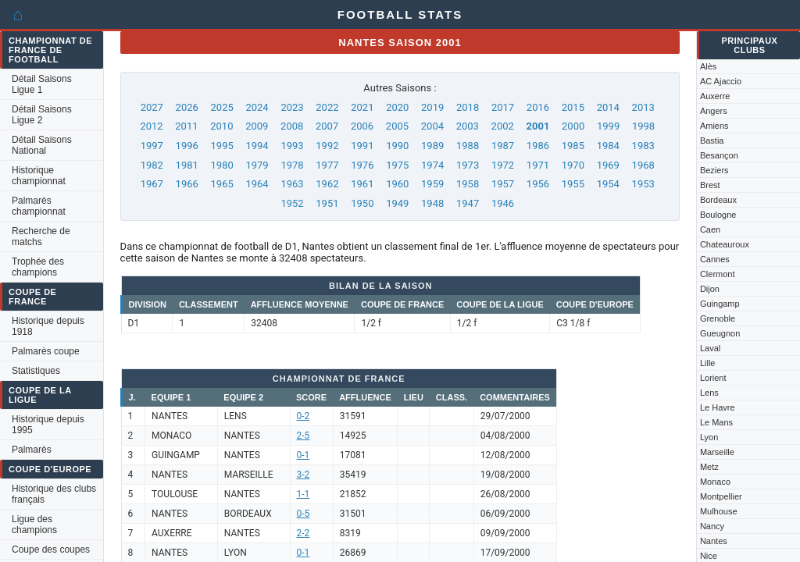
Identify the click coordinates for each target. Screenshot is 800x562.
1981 (187, 165)
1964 (256, 184)
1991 (362, 145)
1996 (187, 145)
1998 (643, 126)
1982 (152, 165)
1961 (362, 184)
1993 (291, 145)
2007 (327, 126)
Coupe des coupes (51, 549)
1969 (608, 165)
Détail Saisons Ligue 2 (42, 115)
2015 (573, 107)
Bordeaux (718, 200)
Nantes (713, 541)
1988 (467, 145)
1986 (538, 145)
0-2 (303, 416)
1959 (432, 184)
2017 (502, 107)
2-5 (303, 435)
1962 (327, 184)
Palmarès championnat (39, 206)
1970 (573, 165)
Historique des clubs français (54, 494)
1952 (291, 203)
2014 (608, 107)
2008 (291, 126)
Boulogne (718, 214)
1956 (538, 184)
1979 (256, 165)
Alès (708, 66)
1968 (643, 165)
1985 (573, 145)
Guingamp (720, 303)
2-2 (303, 533)
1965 (222, 184)
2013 (643, 107)
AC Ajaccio (720, 81)
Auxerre (715, 96)
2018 (467, 107)
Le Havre (717, 407)
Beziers (714, 170)
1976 (362, 165)
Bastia (712, 140)
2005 (397, 126)
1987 (502, 145)
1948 (432, 203)
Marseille (717, 452)
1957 (502, 184)
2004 (432, 126)
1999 (608, 126)
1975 (397, 165)
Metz (709, 466)
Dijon (710, 288)
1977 (327, 165)
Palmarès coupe (46, 351)
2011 (186, 126)
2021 (362, 107)
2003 (467, 126)
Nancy (712, 526)
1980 (222, 165)
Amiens (714, 125)
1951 (327, 203)
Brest (710, 185)
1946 (502, 203)
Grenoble (717, 318)
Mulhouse (719, 511)
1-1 (303, 494)
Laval (710, 348)
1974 (432, 165)
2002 (502, 126)
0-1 (303, 455)
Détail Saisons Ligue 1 (42, 84)
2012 (151, 126)
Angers (713, 111)
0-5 (303, 513)
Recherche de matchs (41, 236)
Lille (708, 363)
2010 (221, 126)
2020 (397, 107)
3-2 (303, 474)
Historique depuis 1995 (48, 425)
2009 (256, 126)
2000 (573, 126)
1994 (256, 145)
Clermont (717, 274)
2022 (327, 107)
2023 (291, 107)
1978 (291, 165)
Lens (709, 392)
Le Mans (716, 422)
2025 (222, 107)
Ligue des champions (34, 524)
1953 (643, 184)
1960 (397, 184)
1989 (432, 145)
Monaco (715, 481)
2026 (187, 107)
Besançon (719, 155)
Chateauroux (724, 244)
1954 (608, 184)
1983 (643, 145)
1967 (152, 184)
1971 (538, 165)
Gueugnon (720, 333)
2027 (152, 107)
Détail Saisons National (42, 145)
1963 (291, 184)
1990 (397, 145)
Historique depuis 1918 (48, 326)
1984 (608, 145)
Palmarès (32, 449)
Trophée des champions (38, 267)
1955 (573, 184)
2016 (538, 107)
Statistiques (36, 370)
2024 (256, 107)
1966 (187, 184)
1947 (467, 203)
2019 (432, 107)
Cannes (715, 259)
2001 (538, 126)
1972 (502, 165)
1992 (327, 145)
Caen (710, 229)
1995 (222, 145)
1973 (467, 165)
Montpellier (721, 496)
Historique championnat (39, 176)
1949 (397, 203)
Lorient (713, 377)
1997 (152, 145)
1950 (362, 203)
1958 (467, 184)
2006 (362, 126)
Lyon (709, 437)
